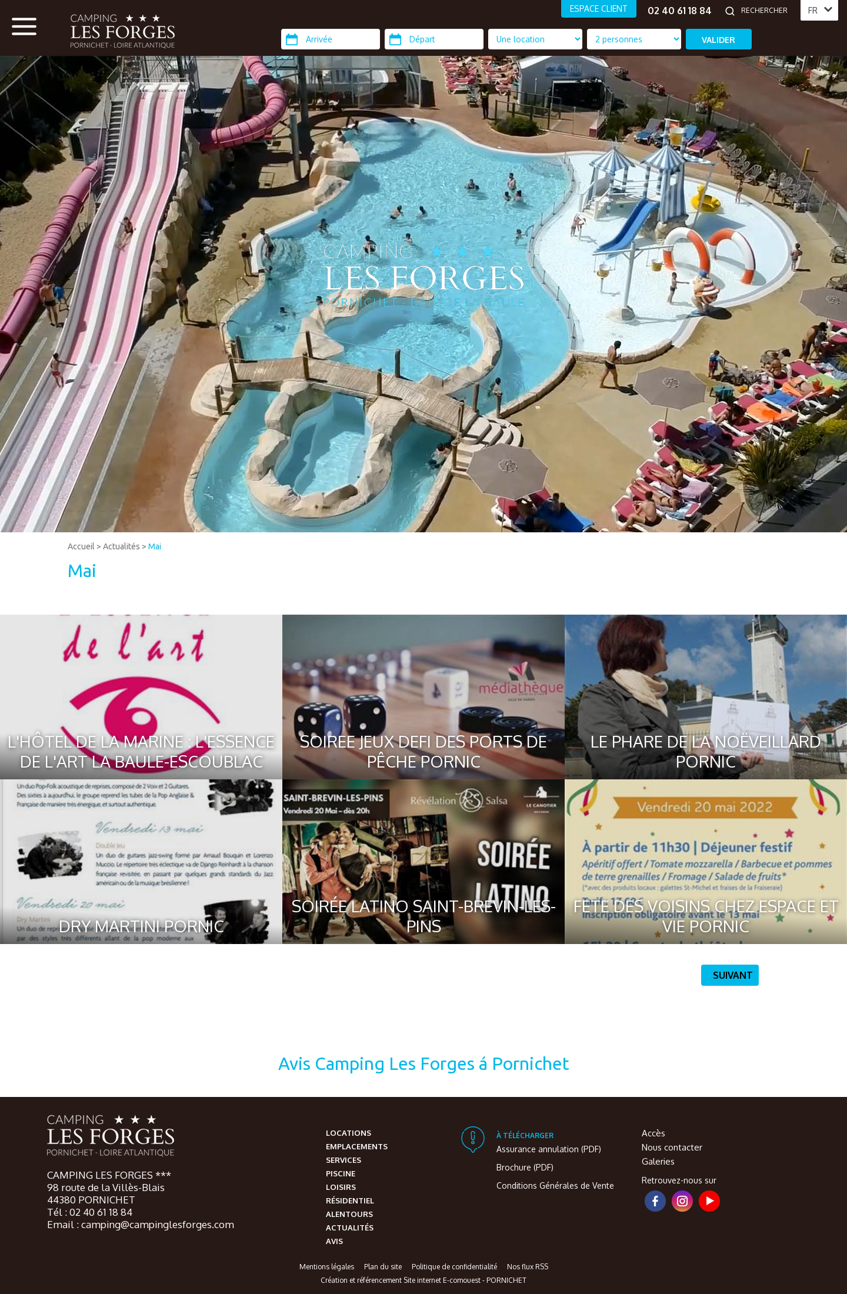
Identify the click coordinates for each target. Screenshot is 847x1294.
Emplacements (357, 1146)
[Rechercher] (767, 10)
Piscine (340, 1173)
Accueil (81, 546)
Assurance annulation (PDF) (548, 1149)
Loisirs (341, 1187)
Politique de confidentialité (454, 1266)
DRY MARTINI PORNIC (141, 926)
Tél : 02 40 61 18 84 (89, 1212)
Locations (348, 1133)
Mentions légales (326, 1266)
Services (343, 1160)
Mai (154, 546)
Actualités (121, 546)
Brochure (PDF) (524, 1167)
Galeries (658, 1161)
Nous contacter (672, 1147)
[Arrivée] (330, 39)
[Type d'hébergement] (634, 39)
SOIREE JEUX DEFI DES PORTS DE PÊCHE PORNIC (423, 751)
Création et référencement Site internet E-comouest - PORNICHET (423, 1280)
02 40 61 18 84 (680, 10)
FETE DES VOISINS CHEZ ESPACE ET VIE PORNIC (706, 916)
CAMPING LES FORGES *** (109, 1175)
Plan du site (383, 1266)
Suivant (733, 975)
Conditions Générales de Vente (555, 1185)
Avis (334, 1241)
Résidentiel (350, 1200)
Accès (653, 1133)
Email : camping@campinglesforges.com (140, 1224)
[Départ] (434, 39)
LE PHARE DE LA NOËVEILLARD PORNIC (706, 751)
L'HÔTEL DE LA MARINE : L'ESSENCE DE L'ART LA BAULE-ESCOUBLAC (141, 751)
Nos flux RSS (527, 1266)
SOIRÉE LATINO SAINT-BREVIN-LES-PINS (424, 916)
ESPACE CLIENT (599, 9)
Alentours (349, 1214)
